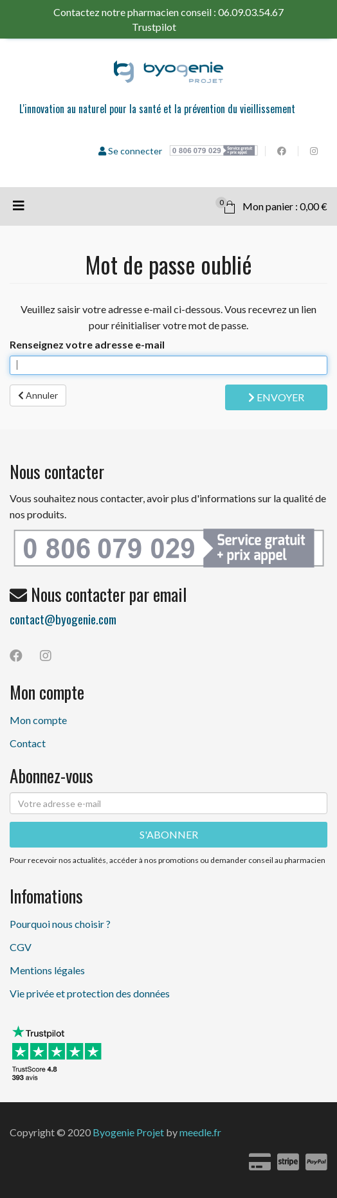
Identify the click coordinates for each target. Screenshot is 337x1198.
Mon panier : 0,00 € (271, 204)
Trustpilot (165, 27)
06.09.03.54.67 (251, 12)
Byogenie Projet (128, 1132)
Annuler (38, 395)
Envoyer (276, 397)
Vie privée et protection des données (90, 993)
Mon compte (38, 720)
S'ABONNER (169, 834)
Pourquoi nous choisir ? (60, 924)
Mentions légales (47, 970)
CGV (21, 947)
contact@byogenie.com (63, 619)
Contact (28, 743)
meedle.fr (200, 1132)
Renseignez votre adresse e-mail (87, 344)
